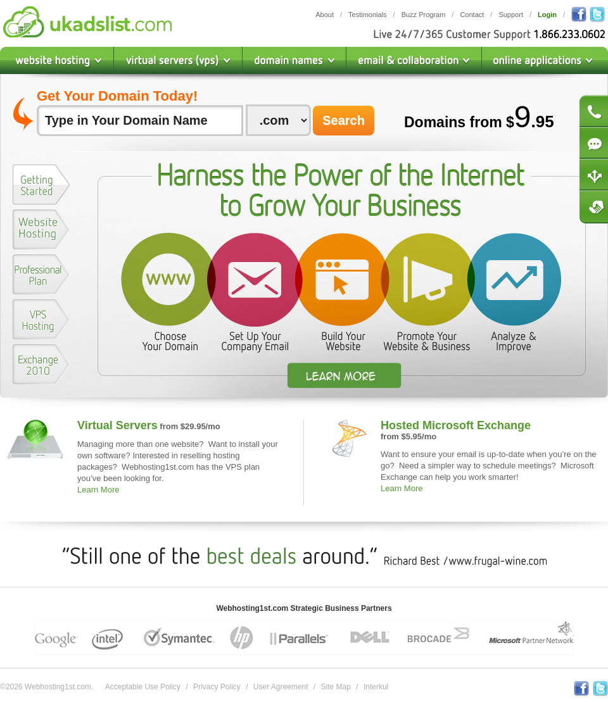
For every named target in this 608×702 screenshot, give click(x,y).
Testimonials (367, 14)
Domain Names (294, 60)
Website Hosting (57, 60)
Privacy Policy (217, 686)
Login (547, 14)
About (324, 14)
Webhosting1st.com (87, 21)
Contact (472, 14)
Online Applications (545, 60)
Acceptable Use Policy (142, 686)
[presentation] (41, 184)
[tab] (41, 187)
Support (510, 14)
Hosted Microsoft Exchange (456, 425)
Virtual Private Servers (178, 60)
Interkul (376, 686)
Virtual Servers (117, 425)
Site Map (336, 686)
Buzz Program (424, 14)
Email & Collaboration (414, 60)
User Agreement (280, 686)
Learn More (98, 489)
